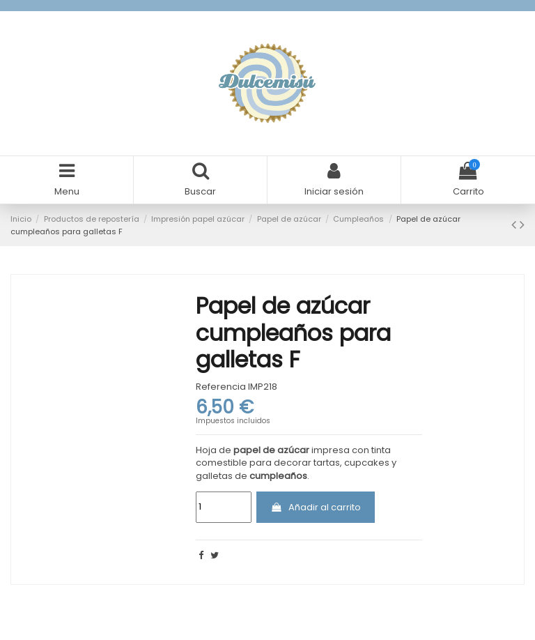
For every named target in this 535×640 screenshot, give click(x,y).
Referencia (221, 387)
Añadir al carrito (315, 507)
